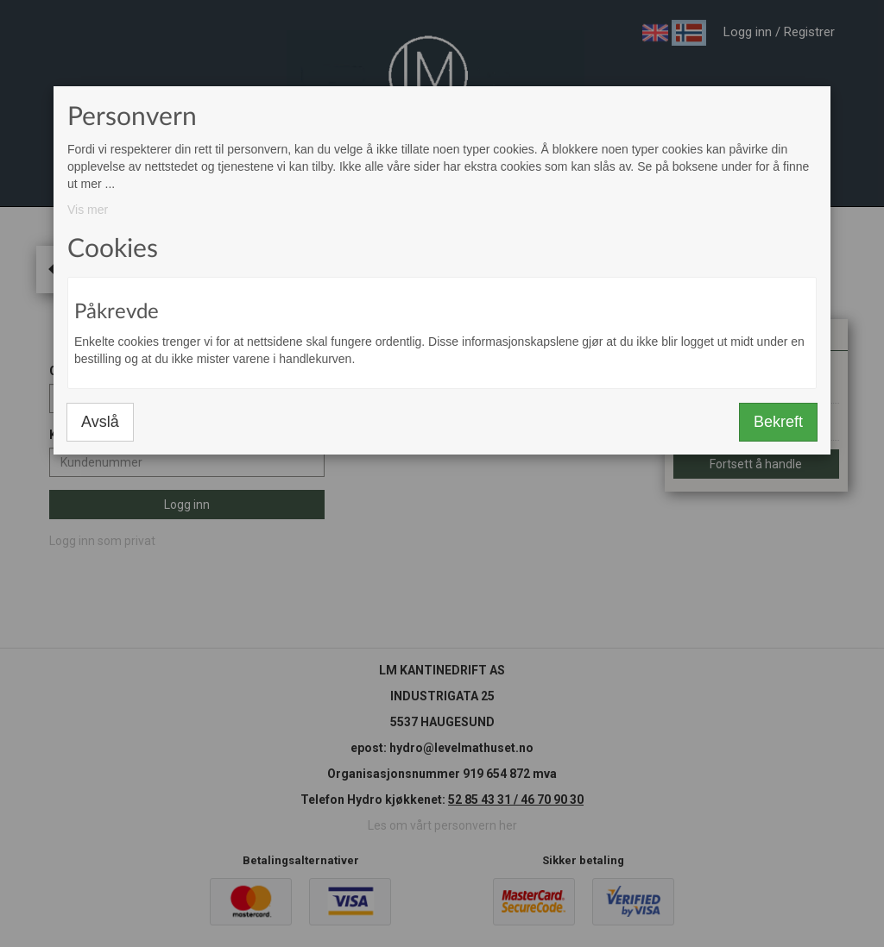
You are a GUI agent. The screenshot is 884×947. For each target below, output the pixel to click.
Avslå (100, 421)
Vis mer (87, 209)
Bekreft (778, 421)
